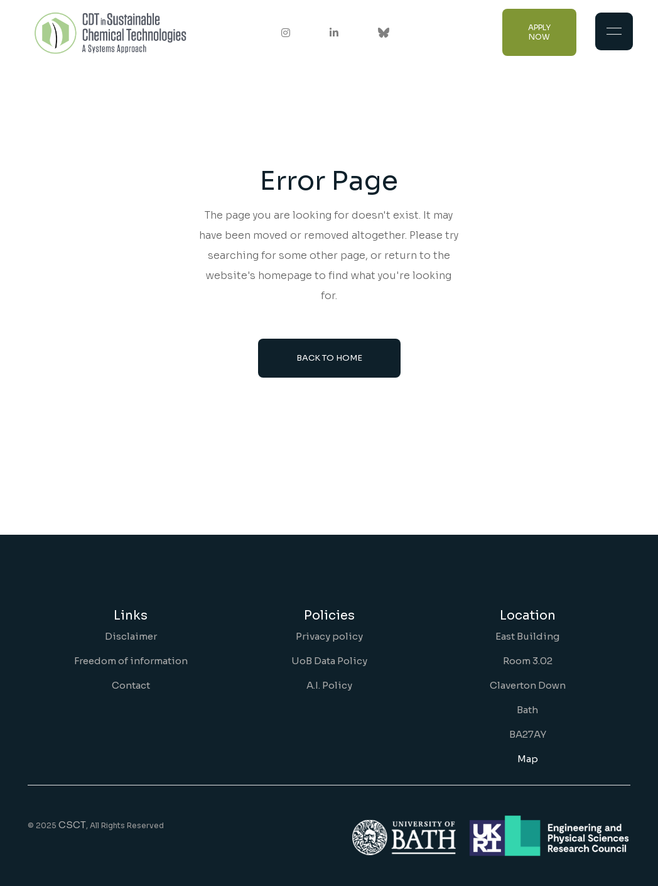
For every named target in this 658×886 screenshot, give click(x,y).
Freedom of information (131, 661)
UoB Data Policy (329, 661)
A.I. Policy (329, 685)
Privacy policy (329, 636)
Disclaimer (131, 636)
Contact (131, 685)
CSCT (72, 825)
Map (527, 759)
